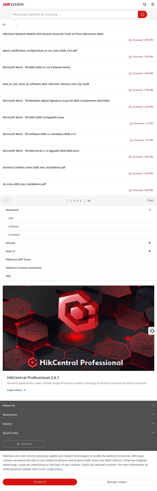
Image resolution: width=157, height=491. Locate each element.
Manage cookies (117, 482)
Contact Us (24, 443)
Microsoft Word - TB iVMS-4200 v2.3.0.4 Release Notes (36, 67)
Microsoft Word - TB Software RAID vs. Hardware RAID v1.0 (39, 134)
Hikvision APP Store (18, 259)
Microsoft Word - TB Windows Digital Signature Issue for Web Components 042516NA (56, 100)
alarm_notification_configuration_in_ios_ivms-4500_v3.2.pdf (40, 50)
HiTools (10, 243)
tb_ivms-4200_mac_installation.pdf (24, 184)
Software (13, 226)
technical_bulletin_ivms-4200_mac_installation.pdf (34, 167)
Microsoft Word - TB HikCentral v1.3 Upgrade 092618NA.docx (41, 150)
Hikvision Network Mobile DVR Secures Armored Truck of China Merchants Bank (53, 34)
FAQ (8, 276)
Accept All (40, 481)
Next (150, 200)
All (4, 24)
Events (7, 424)
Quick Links (10, 433)
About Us (9, 405)
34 (88, 200)
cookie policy (54, 469)
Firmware (14, 234)
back (6, 200)
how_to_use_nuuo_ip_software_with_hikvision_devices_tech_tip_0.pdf (46, 84)
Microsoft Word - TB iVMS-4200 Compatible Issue (33, 117)
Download (12, 210)
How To (10, 251)
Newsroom (10, 414)
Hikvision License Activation (23, 267)
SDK (10, 218)
